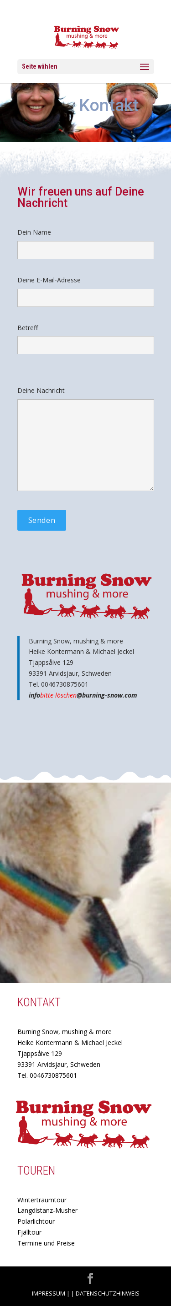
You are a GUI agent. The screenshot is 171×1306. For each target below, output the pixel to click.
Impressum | (51, 1293)
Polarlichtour (36, 1221)
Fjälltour (29, 1232)
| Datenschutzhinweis (105, 1293)
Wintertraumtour (42, 1199)
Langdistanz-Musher (47, 1210)
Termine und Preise (46, 1243)
